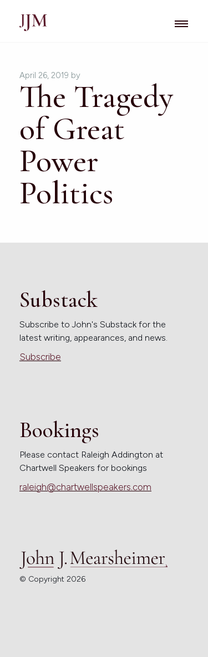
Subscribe (40, 356)
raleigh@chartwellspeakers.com (85, 486)
